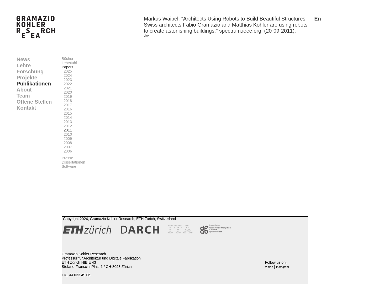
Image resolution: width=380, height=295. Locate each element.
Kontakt (26, 108)
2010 (67, 134)
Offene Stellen (34, 102)
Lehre (24, 65)
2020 (67, 92)
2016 (67, 109)
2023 (67, 80)
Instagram (282, 266)
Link (146, 35)
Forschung (30, 71)
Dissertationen (73, 162)
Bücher (67, 59)
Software (69, 166)
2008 (67, 143)
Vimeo (269, 266)
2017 (67, 105)
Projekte (27, 77)
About (24, 90)
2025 (67, 71)
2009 (67, 138)
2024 (67, 75)
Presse (67, 158)
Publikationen (34, 84)
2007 (67, 147)
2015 (67, 113)
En (317, 19)
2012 (67, 126)
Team (23, 96)
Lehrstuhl (69, 63)
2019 (67, 96)
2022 (67, 84)
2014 (67, 117)
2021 (67, 88)
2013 (67, 122)
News (23, 59)
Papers (67, 67)
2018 (67, 101)
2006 (67, 151)
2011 (67, 130)
